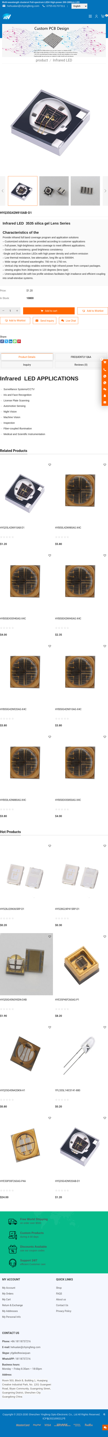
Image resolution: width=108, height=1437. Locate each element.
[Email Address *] (54, 730)
